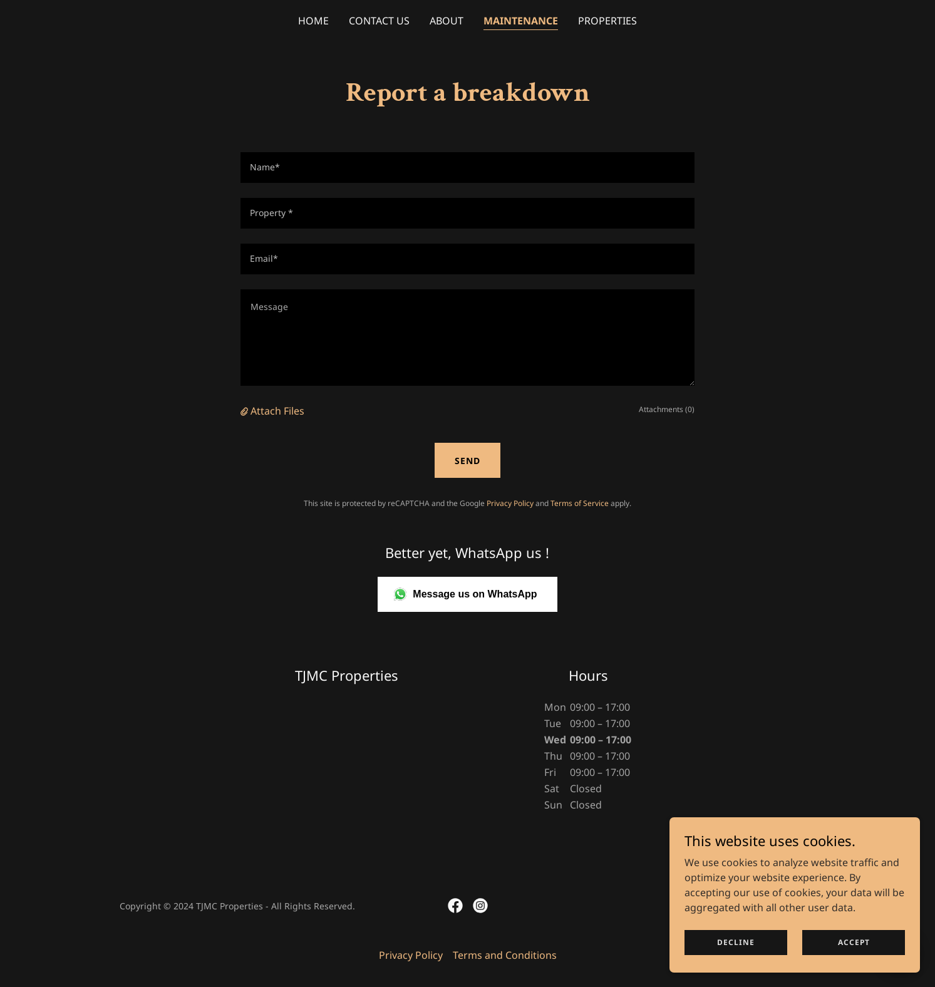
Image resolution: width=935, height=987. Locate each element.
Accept (854, 942)
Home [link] (313, 21)
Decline (736, 942)
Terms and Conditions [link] (505, 955)
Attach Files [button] (277, 411)
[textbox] (467, 167)
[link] (455, 905)
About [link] (446, 21)
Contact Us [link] (379, 21)
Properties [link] (607, 21)
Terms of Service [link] (579, 503)
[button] (245, 411)
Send (467, 461)
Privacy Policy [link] (510, 503)
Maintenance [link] (520, 21)
